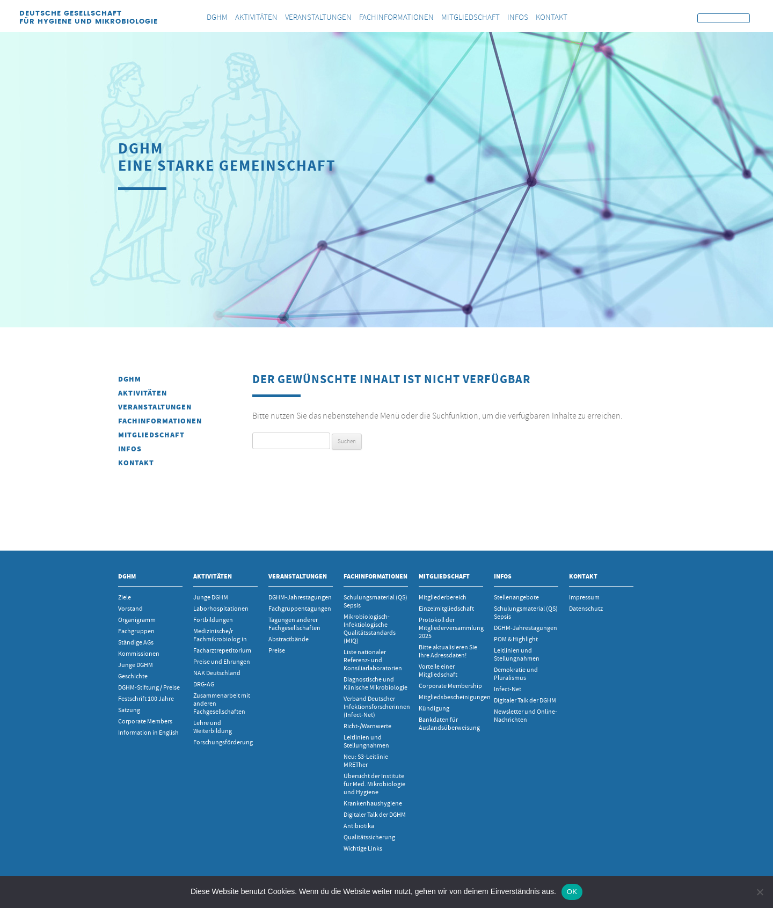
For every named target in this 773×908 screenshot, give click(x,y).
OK (572, 892)
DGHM (129, 379)
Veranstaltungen (155, 407)
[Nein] (759, 892)
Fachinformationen (160, 421)
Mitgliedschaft (151, 435)
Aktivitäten (142, 393)
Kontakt (136, 463)
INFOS (130, 449)
